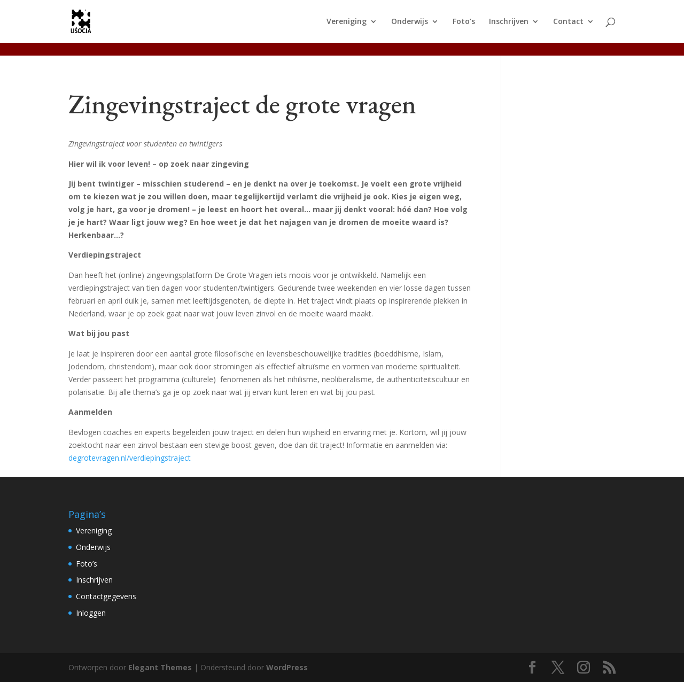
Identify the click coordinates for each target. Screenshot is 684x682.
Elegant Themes (160, 667)
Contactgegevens (106, 596)
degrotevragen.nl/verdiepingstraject (129, 458)
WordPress (287, 667)
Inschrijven (508, 22)
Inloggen (91, 613)
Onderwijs (409, 22)
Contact (568, 22)
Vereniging (347, 22)
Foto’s (464, 22)
